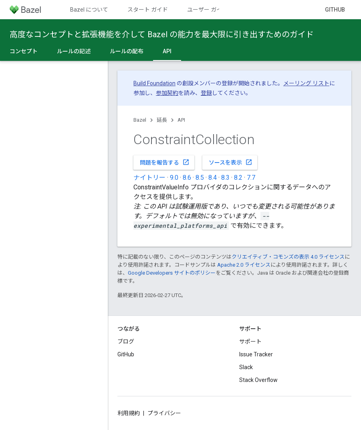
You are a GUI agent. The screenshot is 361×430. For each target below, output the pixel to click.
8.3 (225, 177)
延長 (162, 120)
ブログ (125, 341)
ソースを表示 (230, 162)
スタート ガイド (147, 9)
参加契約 (167, 93)
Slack (246, 367)
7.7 (251, 177)
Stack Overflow (258, 380)
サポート (250, 341)
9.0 (174, 177)
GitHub (335, 9)
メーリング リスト (306, 83)
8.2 (238, 177)
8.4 (212, 177)
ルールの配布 (126, 51)
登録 (206, 93)
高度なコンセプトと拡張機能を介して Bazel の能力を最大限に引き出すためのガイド (162, 34)
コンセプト (24, 51)
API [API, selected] (167, 51)
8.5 (200, 177)
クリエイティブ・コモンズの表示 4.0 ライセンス (288, 257)
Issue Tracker (256, 354)
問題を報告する (165, 162)
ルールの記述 (74, 51)
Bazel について (89, 9)
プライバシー (164, 413)
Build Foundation (154, 83)
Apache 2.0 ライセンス (243, 265)
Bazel (139, 120)
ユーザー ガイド (207, 9)
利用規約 (128, 413)
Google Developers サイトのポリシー (172, 273)
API (181, 120)
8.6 (187, 177)
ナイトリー (149, 177)
